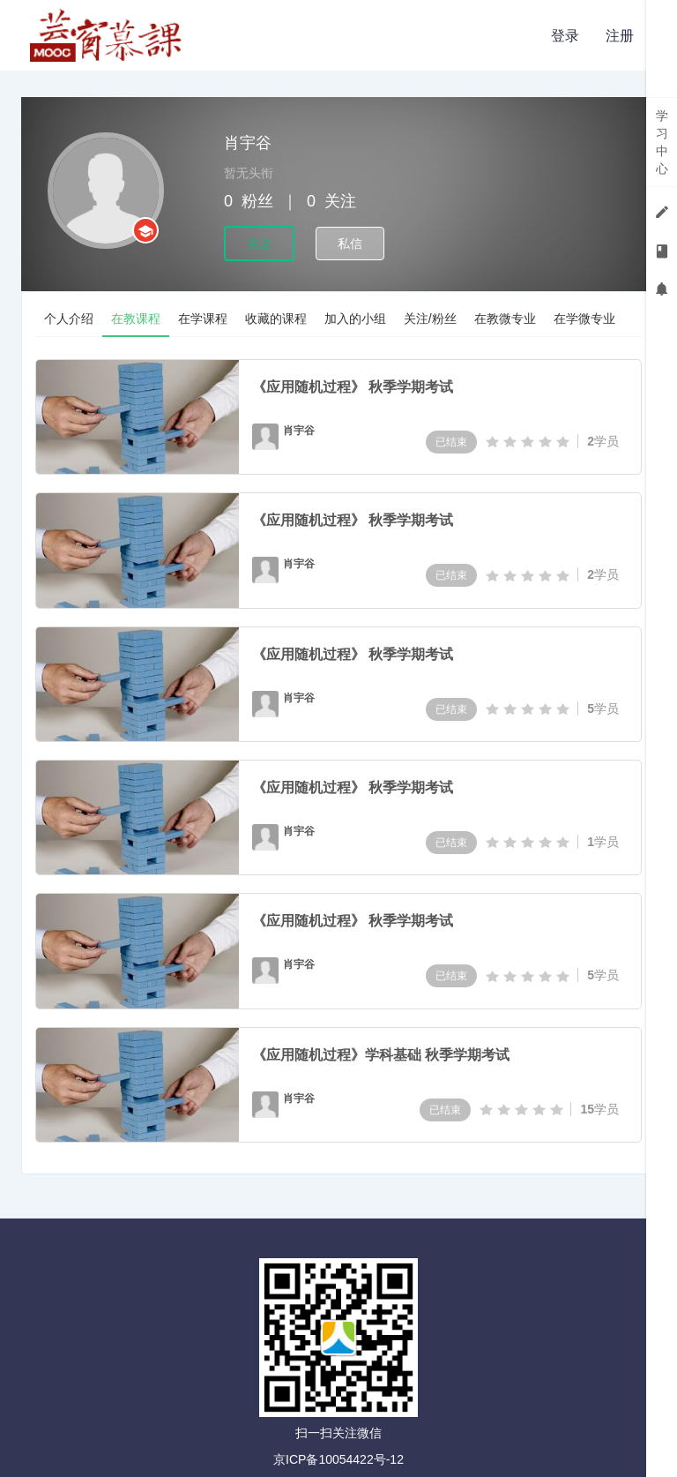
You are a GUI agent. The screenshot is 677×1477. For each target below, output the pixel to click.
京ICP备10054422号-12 (338, 1459)
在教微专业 (505, 318)
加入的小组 (355, 318)
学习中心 (662, 142)
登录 (565, 35)
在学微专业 (584, 318)
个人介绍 (68, 318)
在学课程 (202, 318)
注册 (620, 35)
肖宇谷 (299, 430)
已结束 (451, 442)
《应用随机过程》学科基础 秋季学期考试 (381, 1054)
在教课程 (135, 318)
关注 (259, 243)
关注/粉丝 (430, 318)
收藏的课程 (276, 318)
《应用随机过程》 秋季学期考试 (352, 386)
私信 (350, 243)
